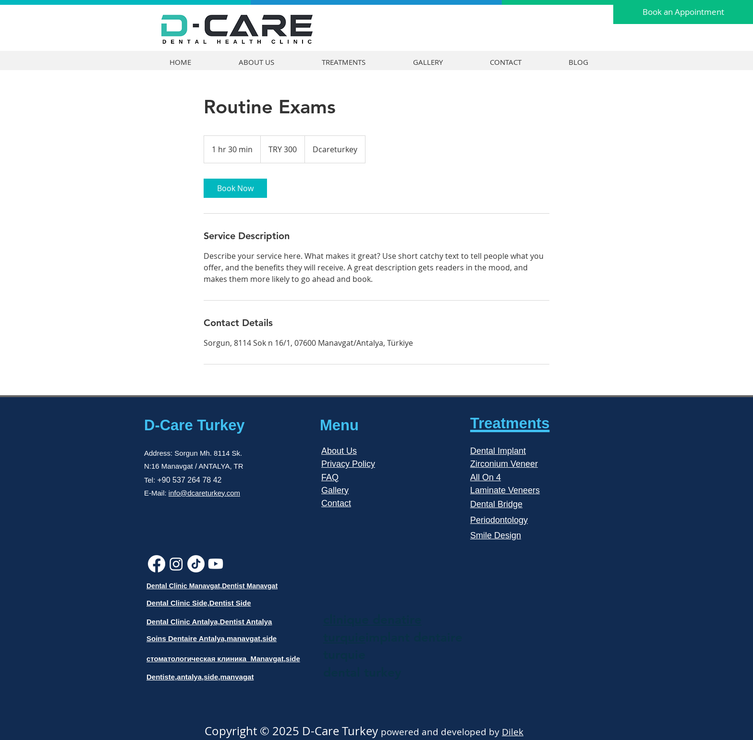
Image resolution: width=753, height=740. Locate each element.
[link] (235, 188)
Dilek (512, 732)
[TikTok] (196, 563)
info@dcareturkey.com (204, 493)
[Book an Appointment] (683, 12)
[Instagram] (176, 563)
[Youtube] (215, 563)
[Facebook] (156, 563)
